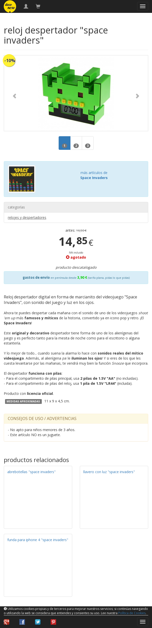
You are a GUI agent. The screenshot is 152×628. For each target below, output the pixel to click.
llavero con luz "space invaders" (109, 471)
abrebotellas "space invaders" (31, 471)
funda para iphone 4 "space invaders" (37, 539)
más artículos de (94, 175)
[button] (15, 93)
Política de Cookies (131, 613)
